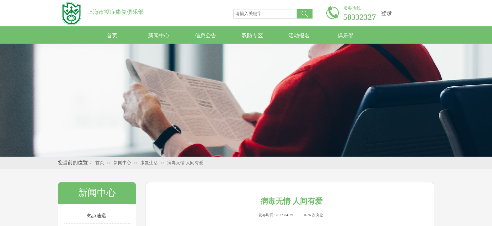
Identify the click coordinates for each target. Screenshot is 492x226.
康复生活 (149, 162)
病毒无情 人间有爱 (185, 162)
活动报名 (299, 36)
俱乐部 (346, 36)
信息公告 (205, 36)
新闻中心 (158, 36)
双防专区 (252, 36)
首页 (112, 36)
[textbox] (265, 14)
